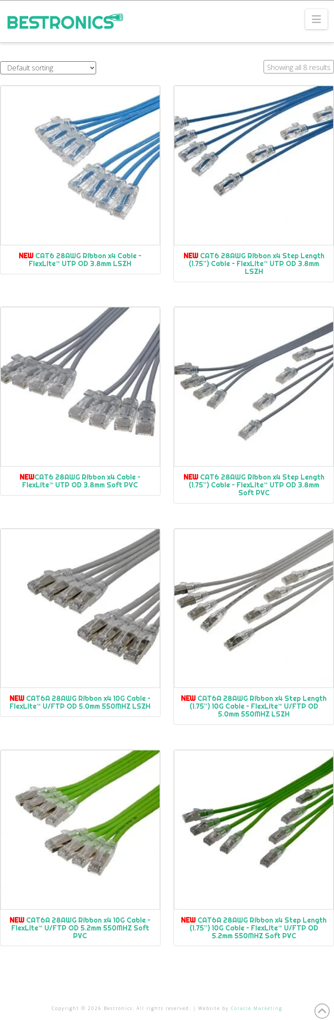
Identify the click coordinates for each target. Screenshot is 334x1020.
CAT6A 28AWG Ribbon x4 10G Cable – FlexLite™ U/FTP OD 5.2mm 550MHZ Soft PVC (80, 928)
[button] (316, 19)
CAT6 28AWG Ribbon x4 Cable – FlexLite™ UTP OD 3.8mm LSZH (80, 259)
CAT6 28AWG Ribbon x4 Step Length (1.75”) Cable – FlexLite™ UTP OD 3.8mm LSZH (254, 263)
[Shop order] (48, 68)
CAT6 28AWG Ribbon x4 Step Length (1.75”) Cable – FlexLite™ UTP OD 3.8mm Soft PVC (254, 485)
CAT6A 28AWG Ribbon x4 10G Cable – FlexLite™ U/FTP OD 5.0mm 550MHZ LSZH (80, 702)
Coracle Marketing (256, 1008)
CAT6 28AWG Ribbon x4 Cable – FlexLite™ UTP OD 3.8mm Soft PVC (80, 481)
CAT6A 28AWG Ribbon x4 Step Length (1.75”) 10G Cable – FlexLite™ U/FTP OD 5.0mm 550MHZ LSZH (254, 706)
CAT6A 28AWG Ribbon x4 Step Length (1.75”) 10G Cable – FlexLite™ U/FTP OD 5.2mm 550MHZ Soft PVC (254, 928)
